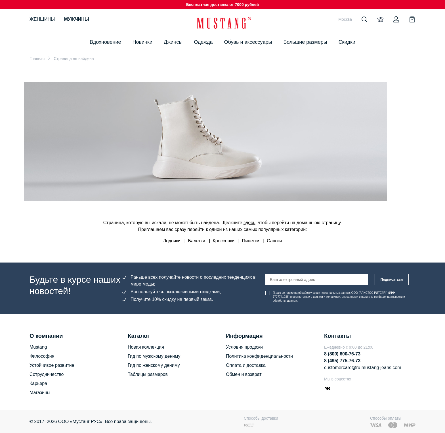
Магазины (40, 392)
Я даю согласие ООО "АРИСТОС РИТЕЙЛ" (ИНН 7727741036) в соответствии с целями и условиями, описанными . (339, 296)
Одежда (203, 42)
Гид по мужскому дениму (154, 356)
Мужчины (76, 19)
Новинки (142, 42)
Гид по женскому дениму (154, 365)
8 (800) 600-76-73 (342, 353)
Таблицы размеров (148, 374)
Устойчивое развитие (52, 365)
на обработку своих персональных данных (322, 292)
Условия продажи (244, 347)
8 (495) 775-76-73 (342, 360)
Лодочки (171, 240)
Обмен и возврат (243, 374)
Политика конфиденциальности (259, 356)
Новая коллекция (146, 347)
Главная (37, 58)
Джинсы (173, 42)
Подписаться (392, 280)
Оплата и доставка (246, 365)
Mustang (38, 347)
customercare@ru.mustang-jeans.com (362, 367)
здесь (249, 222)
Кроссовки (224, 240)
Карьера (38, 383)
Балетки (196, 240)
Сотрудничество (47, 374)
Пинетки (250, 240)
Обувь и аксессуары (248, 42)
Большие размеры (305, 42)
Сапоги (274, 240)
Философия (42, 356)
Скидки (347, 42)
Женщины (42, 19)
